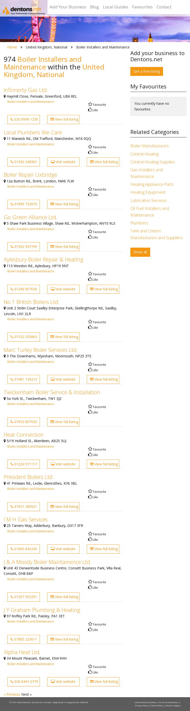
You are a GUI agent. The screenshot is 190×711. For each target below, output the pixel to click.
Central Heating (144, 154)
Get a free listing (147, 71)
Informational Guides (146, 702)
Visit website (63, 161)
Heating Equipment (148, 192)
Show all (140, 252)
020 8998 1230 (24, 119)
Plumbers (139, 223)
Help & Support (172, 705)
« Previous (12, 694)
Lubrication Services (148, 200)
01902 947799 (24, 246)
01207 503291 (24, 596)
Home (12, 47)
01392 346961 (24, 161)
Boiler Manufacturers (149, 146)
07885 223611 (24, 639)
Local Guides (115, 7)
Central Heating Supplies (152, 162)
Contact (164, 7)
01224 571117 (24, 464)
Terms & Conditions (169, 702)
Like (93, 110)
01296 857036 (24, 289)
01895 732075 (24, 204)
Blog (94, 7)
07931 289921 (24, 506)
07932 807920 (24, 421)
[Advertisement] (158, 291)
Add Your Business (67, 7)
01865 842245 (24, 548)
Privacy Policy (142, 705)
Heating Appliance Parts (152, 184)
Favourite (97, 105)
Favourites (142, 7)
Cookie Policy (157, 705)
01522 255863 (24, 336)
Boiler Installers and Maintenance (30, 102)
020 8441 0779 (24, 681)
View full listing (64, 119)
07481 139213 (24, 379)
